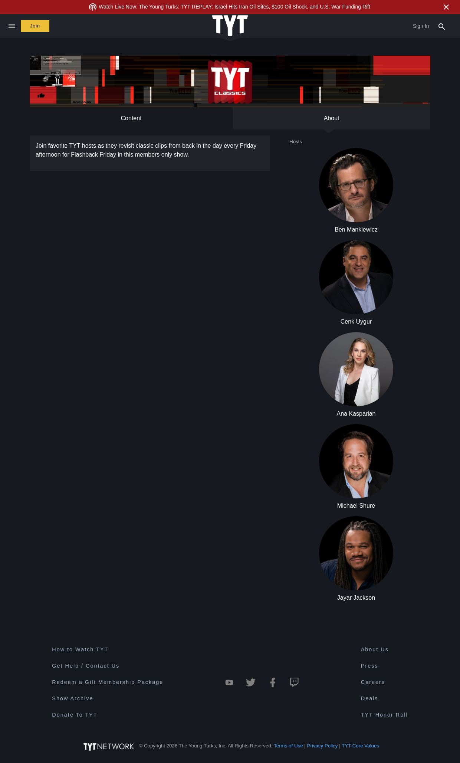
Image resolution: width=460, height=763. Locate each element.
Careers (373, 682)
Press (369, 666)
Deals (369, 698)
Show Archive (72, 698)
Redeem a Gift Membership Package (107, 682)
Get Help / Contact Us (85, 666)
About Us (375, 649)
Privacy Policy (322, 746)
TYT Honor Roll (384, 715)
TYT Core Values (360, 746)
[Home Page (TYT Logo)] (230, 26)
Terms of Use (288, 746)
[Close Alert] (446, 7)
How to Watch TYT (80, 649)
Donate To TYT (74, 715)
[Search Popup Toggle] (442, 26)
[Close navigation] (11, 26)
